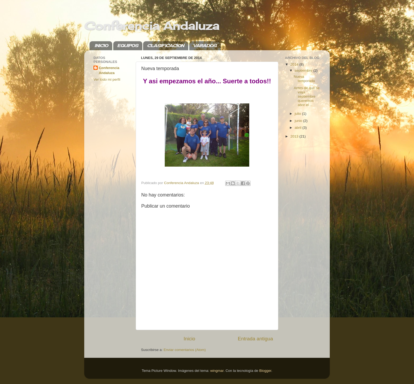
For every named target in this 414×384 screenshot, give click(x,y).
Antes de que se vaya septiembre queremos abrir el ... (307, 96)
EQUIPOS (127, 45)
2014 (294, 64)
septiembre (304, 70)
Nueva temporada (304, 79)
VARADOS (205, 45)
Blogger (265, 371)
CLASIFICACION (165, 45)
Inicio (189, 338)
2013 (294, 136)
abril (298, 128)
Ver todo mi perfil (106, 79)
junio (299, 121)
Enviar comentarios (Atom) (185, 350)
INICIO (101, 45)
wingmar (216, 371)
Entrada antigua (255, 338)
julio (298, 114)
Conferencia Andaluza (151, 26)
